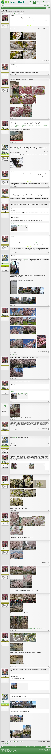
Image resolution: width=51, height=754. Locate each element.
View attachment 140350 (35, 125)
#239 (48, 419)
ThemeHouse (15, 751)
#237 (48, 378)
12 (17, 13)
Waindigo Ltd (15, 753)
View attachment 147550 (41, 629)
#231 (48, 186)
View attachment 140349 (28, 125)
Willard (11, 61)
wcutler (3, 151)
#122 (25, 173)
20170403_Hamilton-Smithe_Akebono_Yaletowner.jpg (25, 393)
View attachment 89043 (27, 240)
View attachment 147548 (32, 629)
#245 (48, 564)
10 (14, 13)
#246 (48, 592)
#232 (48, 201)
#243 (48, 510)
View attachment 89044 (34, 240)
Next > (22, 13)
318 (7, 74)
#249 (48, 692)
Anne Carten (18, 11)
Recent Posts (4, 5)
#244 (48, 539)
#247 (48, 630)
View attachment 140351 (42, 125)
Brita (3, 410)
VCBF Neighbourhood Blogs (10, 11)
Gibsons (7, 27)
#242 (48, 473)
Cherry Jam (33, 148)
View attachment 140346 (14, 125)
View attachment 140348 (21, 125)
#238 (48, 401)
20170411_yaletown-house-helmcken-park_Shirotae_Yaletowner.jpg (27, 684)
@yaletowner (24, 259)
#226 (48, 61)
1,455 (7, 25)
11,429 (7, 157)
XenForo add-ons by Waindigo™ (6, 753)
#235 (48, 305)
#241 (48, 450)
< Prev (7, 13)
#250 (48, 739)
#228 (48, 118)
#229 (48, 142)
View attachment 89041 (14, 240)
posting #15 (38, 242)
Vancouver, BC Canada (5, 160)
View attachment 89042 (21, 240)
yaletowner (4, 178)
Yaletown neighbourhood (5, 184)
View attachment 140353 (19, 126)
